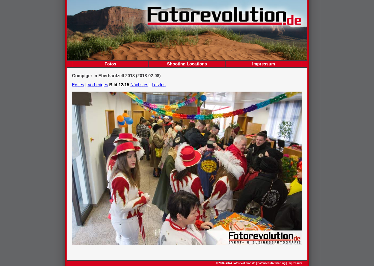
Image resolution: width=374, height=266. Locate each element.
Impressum (263, 64)
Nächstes (139, 85)
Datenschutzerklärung (271, 263)
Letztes (159, 85)
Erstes (78, 85)
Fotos (110, 64)
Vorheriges (97, 85)
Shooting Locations (187, 64)
